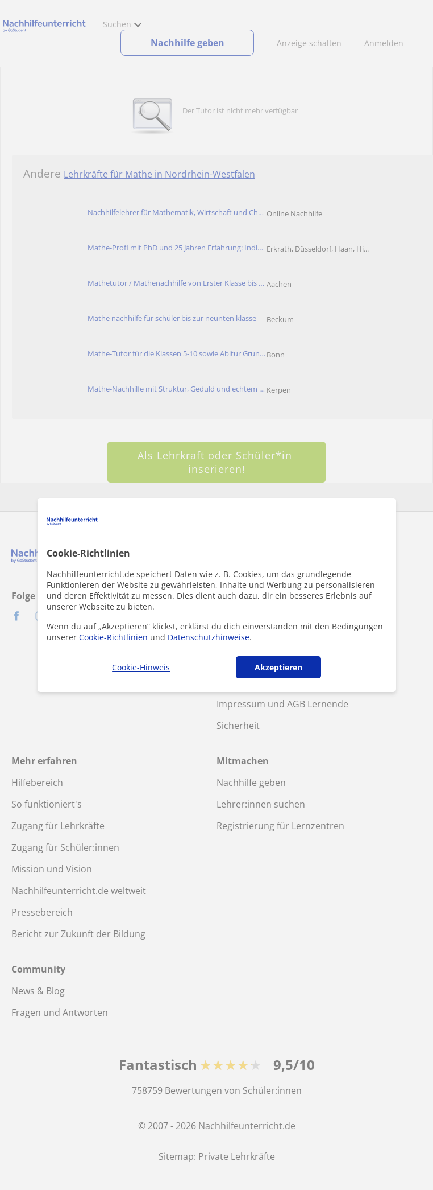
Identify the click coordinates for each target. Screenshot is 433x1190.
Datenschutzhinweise (208, 637)
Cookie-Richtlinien (113, 637)
